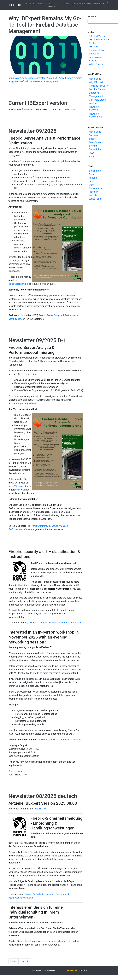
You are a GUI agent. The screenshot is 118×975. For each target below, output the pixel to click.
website (93, 195)
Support (41, 4)
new (91, 181)
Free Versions (52, 5)
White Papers (96, 64)
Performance (96, 188)
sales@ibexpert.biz (18, 283)
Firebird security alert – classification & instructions (55, 622)
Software (30, 4)
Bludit (84, 970)
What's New (69, 109)
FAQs (89, 4)
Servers (66, 4)
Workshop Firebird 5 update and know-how (59, 739)
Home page (95, 78)
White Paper (95, 198)
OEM (91, 184)
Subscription (78, 4)
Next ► (25, 961)
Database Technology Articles (95, 57)
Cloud (92, 174)
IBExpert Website (98, 36)
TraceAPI (94, 191)
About (97, 4)
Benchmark (95, 170)
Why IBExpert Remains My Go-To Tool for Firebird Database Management (99, 89)
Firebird (93, 177)
